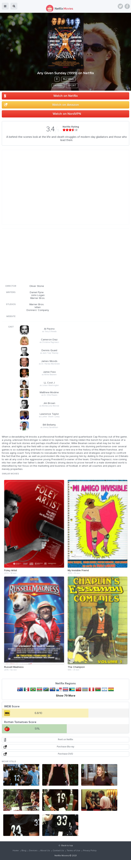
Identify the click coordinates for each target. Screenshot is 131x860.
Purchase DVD (65, 754)
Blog (23, 851)
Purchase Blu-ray (65, 747)
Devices (33, 851)
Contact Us (58, 851)
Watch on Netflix (65, 96)
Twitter (120, 6)
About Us (45, 851)
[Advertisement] (58, 256)
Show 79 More (65, 695)
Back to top (67, 846)
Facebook (127, 6)
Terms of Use (73, 851)
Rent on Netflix (65, 739)
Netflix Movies (61, 856)
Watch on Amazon (65, 105)
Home (16, 851)
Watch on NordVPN (67, 113)
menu (5, 6)
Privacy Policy (90, 851)
